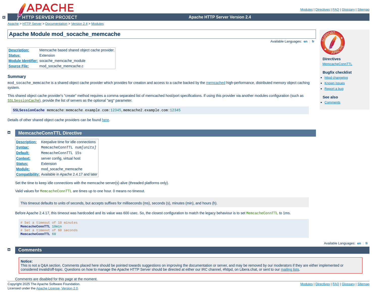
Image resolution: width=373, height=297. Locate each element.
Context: (23, 158)
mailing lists (290, 269)
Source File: (19, 66)
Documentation (56, 24)
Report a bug (334, 89)
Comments (332, 102)
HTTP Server (32, 24)
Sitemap (363, 9)
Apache (13, 24)
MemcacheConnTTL (337, 64)
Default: (22, 153)
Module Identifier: (23, 61)
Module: (23, 169)
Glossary (348, 9)
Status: (14, 55)
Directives (322, 9)
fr (313, 41)
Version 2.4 (79, 24)
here (105, 120)
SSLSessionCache (23, 101)
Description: (19, 50)
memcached (215, 83)
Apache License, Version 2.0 (57, 288)
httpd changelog (336, 77)
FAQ (336, 9)
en (305, 41)
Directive (72, 133)
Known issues (335, 83)
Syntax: (22, 147)
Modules (306, 9)
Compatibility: (28, 174)
